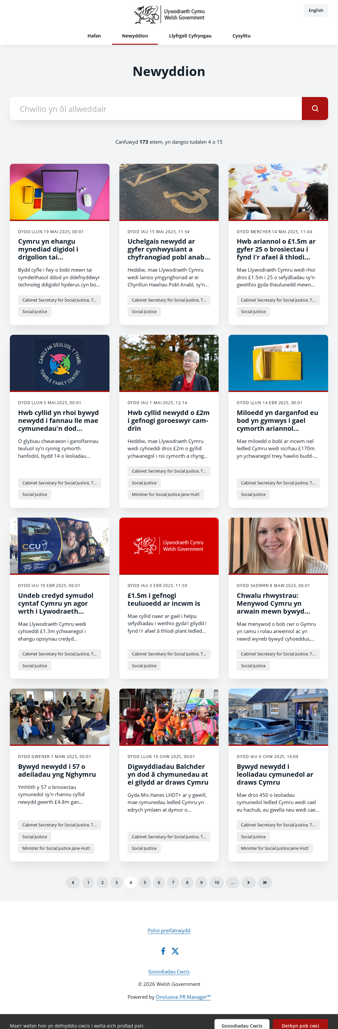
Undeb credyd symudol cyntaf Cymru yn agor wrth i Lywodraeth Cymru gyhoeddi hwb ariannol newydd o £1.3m (59, 611)
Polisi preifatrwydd (169, 930)
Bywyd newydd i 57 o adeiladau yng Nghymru (57, 770)
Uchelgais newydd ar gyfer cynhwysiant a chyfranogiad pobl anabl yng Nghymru (167, 253)
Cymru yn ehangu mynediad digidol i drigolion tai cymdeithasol (48, 253)
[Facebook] (163, 951)
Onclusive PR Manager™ (183, 996)
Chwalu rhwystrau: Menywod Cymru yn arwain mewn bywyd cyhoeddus (270, 607)
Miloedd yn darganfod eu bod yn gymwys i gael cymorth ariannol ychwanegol (277, 424)
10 (216, 882)
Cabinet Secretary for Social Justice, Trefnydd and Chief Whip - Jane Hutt (61, 300)
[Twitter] (175, 951)
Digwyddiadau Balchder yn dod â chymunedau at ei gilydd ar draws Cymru (168, 774)
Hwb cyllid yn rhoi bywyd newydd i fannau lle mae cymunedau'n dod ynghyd (58, 424)
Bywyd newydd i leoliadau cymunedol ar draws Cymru (275, 774)
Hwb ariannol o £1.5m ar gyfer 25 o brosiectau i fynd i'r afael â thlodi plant (276, 253)
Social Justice (34, 311)
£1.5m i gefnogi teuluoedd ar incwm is (164, 599)
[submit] (315, 108)
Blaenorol (73, 883)
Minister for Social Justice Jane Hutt (166, 494)
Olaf (265, 883)
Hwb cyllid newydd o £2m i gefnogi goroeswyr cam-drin (169, 420)
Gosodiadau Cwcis (169, 971)
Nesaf (248, 883)
